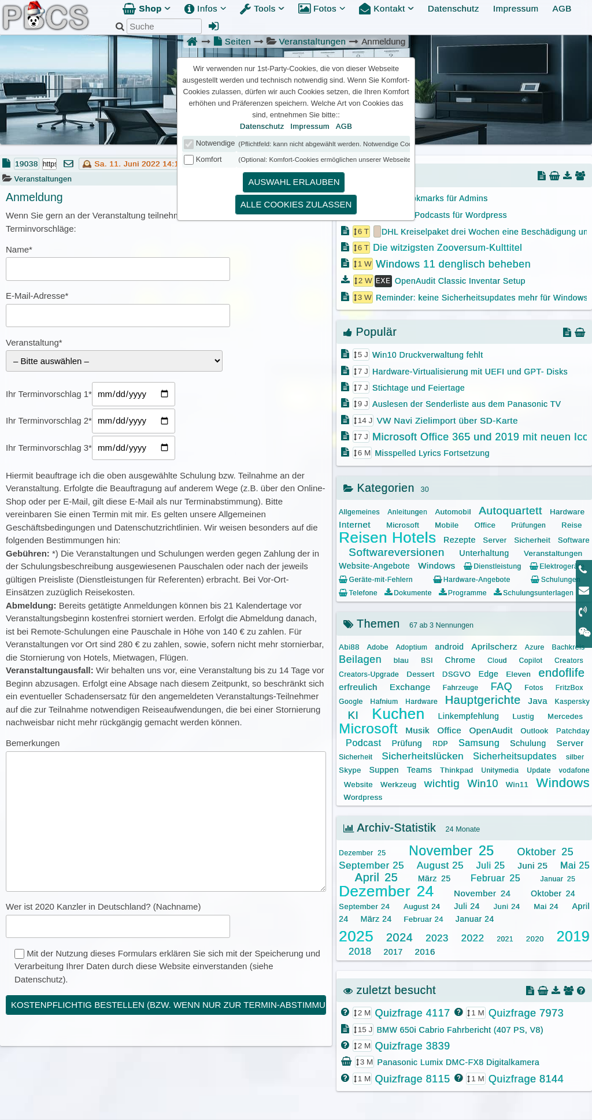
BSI (427, 659)
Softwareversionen (397, 551)
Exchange (410, 686)
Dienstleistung (492, 565)
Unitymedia (500, 769)
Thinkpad (456, 769)
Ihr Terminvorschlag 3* (49, 448)
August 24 (422, 905)
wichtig (442, 782)
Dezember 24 (386, 890)
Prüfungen (528, 524)
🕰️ (87, 164)
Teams (419, 768)
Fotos (321, 8)
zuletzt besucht (389, 988)
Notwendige (215, 143)
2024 (399, 936)
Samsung (479, 742)
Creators (568, 659)
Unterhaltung (484, 552)
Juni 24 (507, 905)
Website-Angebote (374, 564)
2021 (505, 938)
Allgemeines (359, 511)
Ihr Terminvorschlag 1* (49, 394)
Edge (488, 672)
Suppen (383, 768)
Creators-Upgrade (369, 673)
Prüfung (406, 742)
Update (539, 769)
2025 (356, 935)
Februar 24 (423, 918)
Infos (205, 8)
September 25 (371, 864)
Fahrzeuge (461, 687)
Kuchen (398, 712)
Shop (147, 8)
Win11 (517, 783)
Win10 (482, 782)
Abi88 (349, 645)
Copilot (530, 659)
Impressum (516, 8)
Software (574, 539)
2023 (437, 937)
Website (358, 783)
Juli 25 (490, 864)
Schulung (528, 742)
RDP (440, 743)
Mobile (446, 524)
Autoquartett (510, 509)
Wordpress (362, 796)
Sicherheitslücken (423, 755)
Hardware (567, 510)
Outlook (534, 729)
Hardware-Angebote (471, 578)
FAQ (502, 685)
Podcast (363, 742)
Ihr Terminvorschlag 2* (49, 420)
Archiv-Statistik (389, 826)
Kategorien (379, 486)
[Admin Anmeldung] (214, 26)
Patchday (573, 729)
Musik (417, 729)
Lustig (523, 715)
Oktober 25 (545, 850)
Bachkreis (568, 646)
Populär (370, 330)
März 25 (434, 877)
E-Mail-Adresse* (37, 296)
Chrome (460, 658)
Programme (463, 592)
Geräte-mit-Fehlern (376, 578)
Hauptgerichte (483, 698)
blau (401, 659)
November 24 (482, 892)
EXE (383, 280)
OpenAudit (490, 729)
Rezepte (459, 538)
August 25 (440, 864)
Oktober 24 (553, 892)
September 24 (364, 905)
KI (352, 714)
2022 (472, 937)
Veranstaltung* (34, 342)
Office (484, 524)
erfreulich (358, 686)
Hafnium (384, 700)
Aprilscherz (494, 645)
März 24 (375, 917)
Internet (355, 523)
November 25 (451, 849)
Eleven (518, 673)
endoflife (561, 671)
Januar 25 (558, 878)
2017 (392, 950)
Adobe (377, 646)
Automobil (453, 510)
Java (537, 699)
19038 (26, 164)
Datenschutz (453, 8)
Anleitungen (407, 511)
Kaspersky (572, 700)
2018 (360, 950)
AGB (561, 8)
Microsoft (402, 524)
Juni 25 (532, 864)
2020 (535, 937)
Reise (571, 524)
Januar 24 (475, 917)
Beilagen (360, 658)
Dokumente (407, 592)
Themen (371, 622)
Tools (262, 8)
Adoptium (412, 646)
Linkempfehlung (468, 715)
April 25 (376, 876)
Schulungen (555, 578)
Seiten (232, 41)
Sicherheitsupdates (515, 755)
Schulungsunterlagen (534, 592)
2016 (425, 950)
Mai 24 (546, 905)
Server (494, 539)
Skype (350, 769)
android (449, 645)
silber (575, 756)
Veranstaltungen (312, 41)
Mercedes (565, 715)
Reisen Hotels (387, 536)
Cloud (497, 659)
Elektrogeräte (557, 565)
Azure (535, 646)
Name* (19, 249)
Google (351, 700)
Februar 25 (495, 877)
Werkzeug (398, 783)
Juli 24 (467, 905)
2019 (573, 935)
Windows (436, 564)
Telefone (358, 592)
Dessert (420, 673)
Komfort (209, 159)
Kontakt (386, 8)
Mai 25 (575, 864)
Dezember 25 (362, 852)
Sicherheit (532, 539)
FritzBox (569, 687)
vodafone (574, 769)
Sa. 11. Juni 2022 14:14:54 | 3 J (153, 164)
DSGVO (456, 673)
